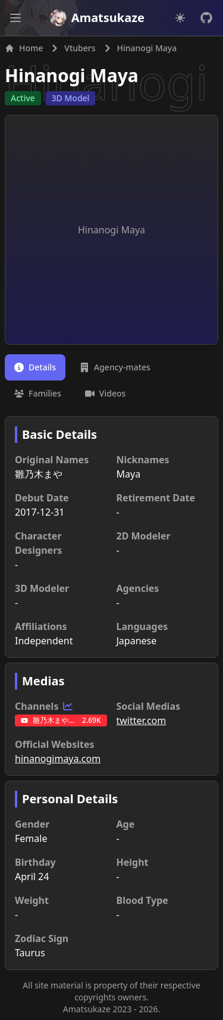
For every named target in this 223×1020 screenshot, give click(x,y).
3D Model (71, 98)
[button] (15, 18)
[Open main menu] (15, 18)
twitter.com (142, 720)
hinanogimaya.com (57, 758)
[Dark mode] (180, 18)
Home (24, 48)
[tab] (35, 367)
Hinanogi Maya (72, 75)
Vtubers (79, 48)
